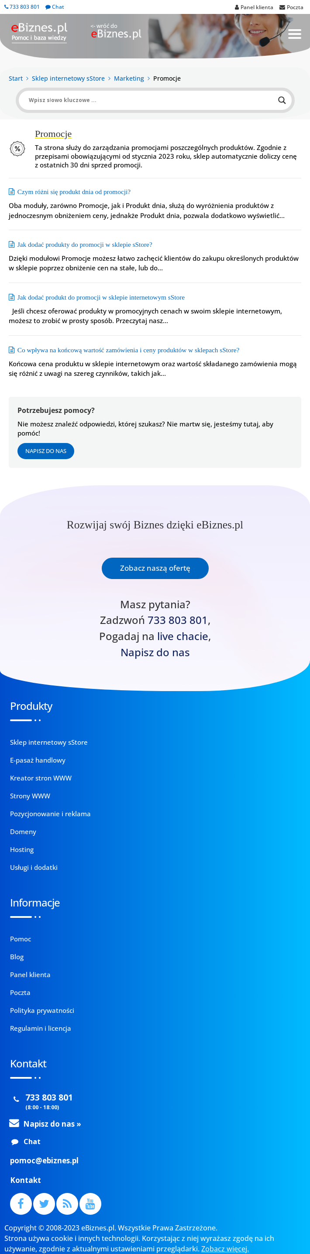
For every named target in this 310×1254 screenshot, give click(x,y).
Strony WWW (30, 795)
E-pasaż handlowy (37, 760)
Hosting (22, 849)
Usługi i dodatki (34, 867)
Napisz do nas (45, 451)
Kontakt (25, 1180)
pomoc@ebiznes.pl (44, 1160)
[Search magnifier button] (282, 100)
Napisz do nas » (52, 1124)
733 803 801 (22, 6)
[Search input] (151, 100)
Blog (17, 956)
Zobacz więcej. (225, 1249)
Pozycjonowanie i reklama (50, 813)
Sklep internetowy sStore (49, 742)
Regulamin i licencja (40, 1028)
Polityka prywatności (42, 1010)
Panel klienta (30, 974)
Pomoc (20, 938)
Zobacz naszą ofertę (155, 568)
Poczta (20, 992)
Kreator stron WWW (41, 778)
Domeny (23, 831)
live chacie (182, 636)
